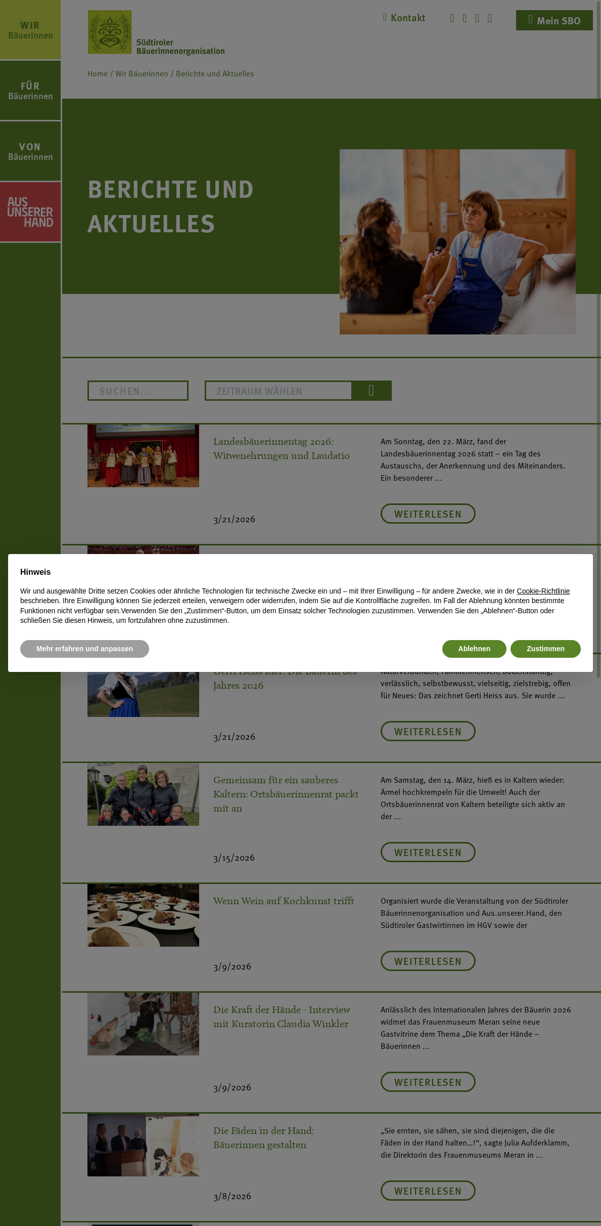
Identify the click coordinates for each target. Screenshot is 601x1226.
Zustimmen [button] (546, 649)
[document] (300, 596)
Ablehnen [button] (474, 649)
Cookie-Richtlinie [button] (543, 591)
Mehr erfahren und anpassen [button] (84, 649)
